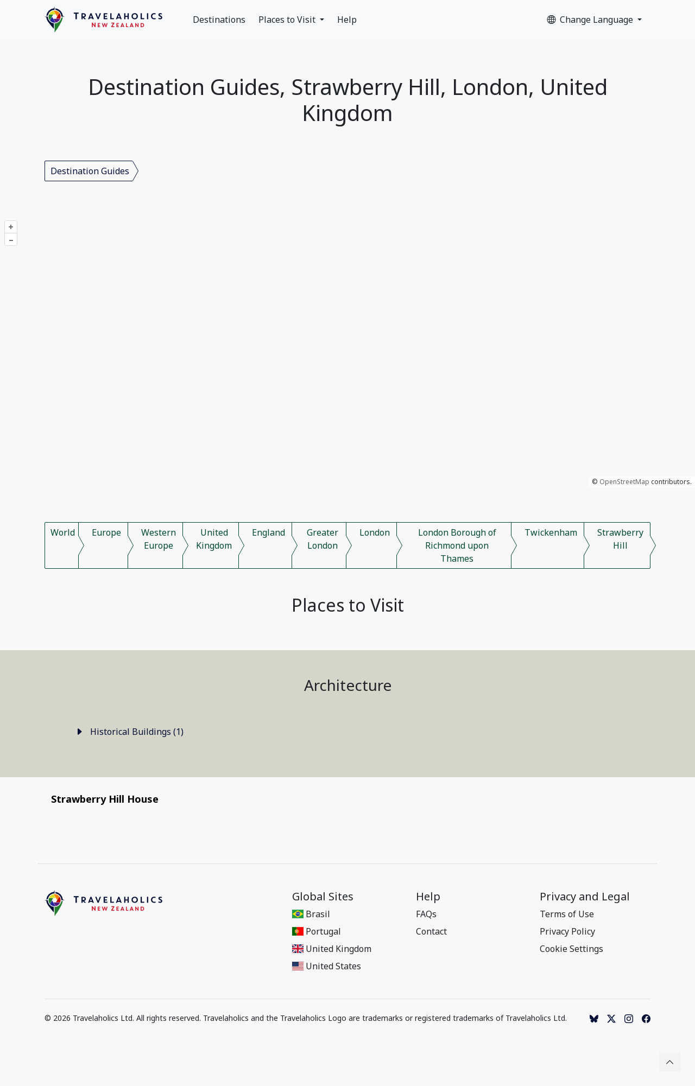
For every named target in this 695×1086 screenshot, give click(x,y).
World (62, 532)
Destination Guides (89, 171)
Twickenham (551, 532)
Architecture (347, 685)
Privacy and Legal (585, 896)
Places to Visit (288, 20)
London (374, 532)
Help (347, 20)
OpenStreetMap (624, 481)
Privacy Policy (567, 931)
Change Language (591, 20)
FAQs (426, 914)
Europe (106, 532)
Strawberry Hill (620, 538)
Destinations (219, 20)
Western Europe (158, 538)
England (268, 532)
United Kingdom (214, 538)
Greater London (322, 538)
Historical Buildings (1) (129, 732)
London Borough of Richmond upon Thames (457, 545)
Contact (431, 931)
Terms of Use (567, 914)
